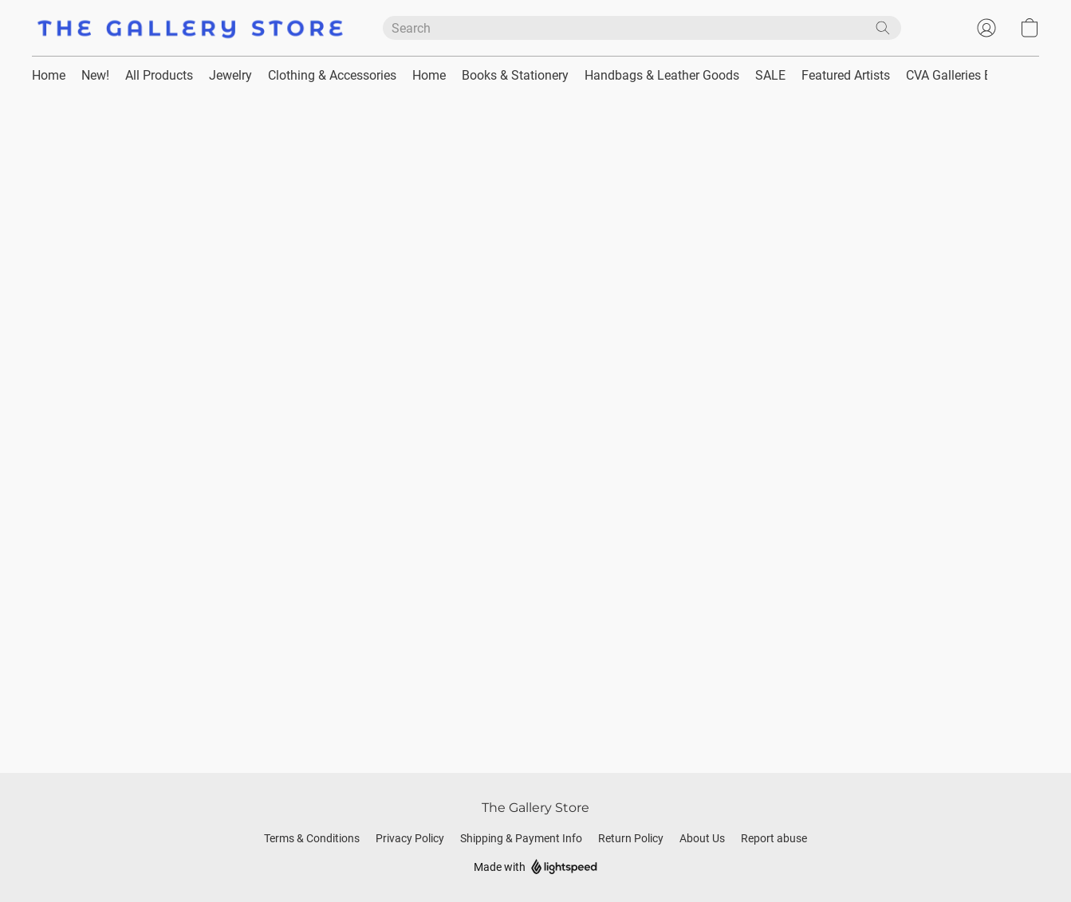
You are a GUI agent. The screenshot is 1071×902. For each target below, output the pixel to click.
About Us (702, 838)
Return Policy (630, 838)
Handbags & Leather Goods (662, 75)
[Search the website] (883, 28)
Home (48, 75)
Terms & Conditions (312, 838)
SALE (770, 75)
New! (95, 75)
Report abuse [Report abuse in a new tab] (774, 838)
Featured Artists (845, 75)
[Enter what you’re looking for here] (642, 28)
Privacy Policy (410, 838)
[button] (191, 28)
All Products (159, 75)
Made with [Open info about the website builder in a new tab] (535, 867)
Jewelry (230, 75)
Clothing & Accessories (332, 75)
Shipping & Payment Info (521, 838)
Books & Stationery (515, 75)
